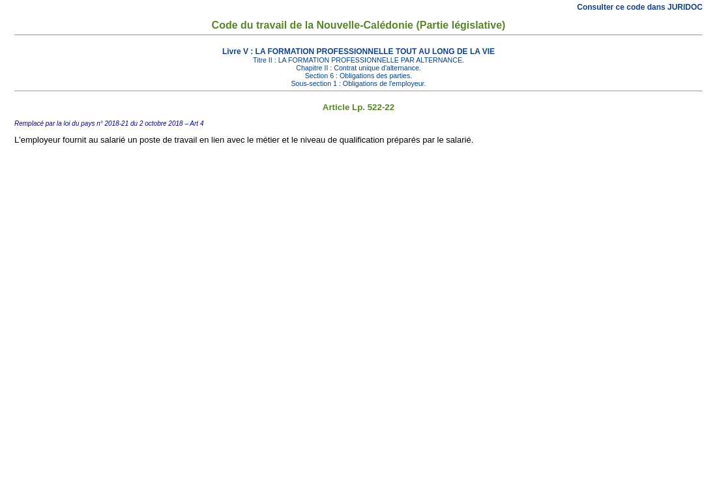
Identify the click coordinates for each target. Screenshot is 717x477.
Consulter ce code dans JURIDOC (640, 7)
